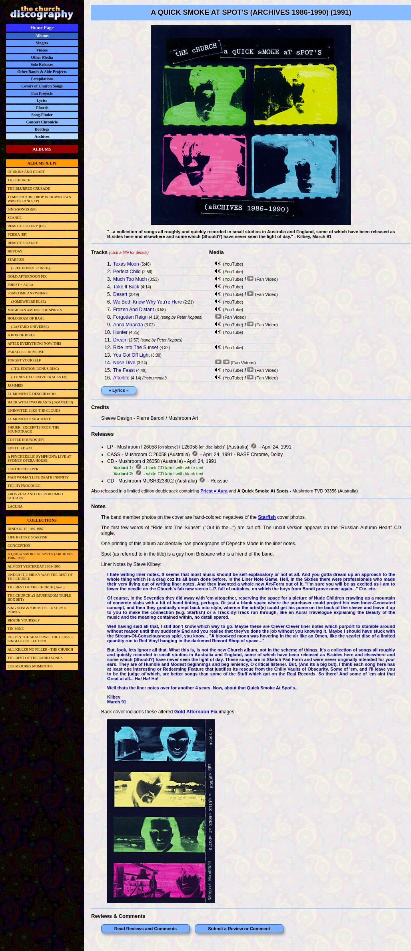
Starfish (267, 517)
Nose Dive (124, 362)
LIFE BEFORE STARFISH (28, 537)
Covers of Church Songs (41, 86)
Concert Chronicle (42, 122)
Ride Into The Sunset (135, 347)
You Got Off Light (131, 355)
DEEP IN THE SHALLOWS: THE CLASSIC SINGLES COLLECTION (41, 639)
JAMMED (15, 385)
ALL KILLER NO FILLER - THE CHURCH (40, 649)
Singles (42, 43)
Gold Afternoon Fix (195, 712)
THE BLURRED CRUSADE (29, 189)
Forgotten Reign (130, 317)
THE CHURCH (19, 180)
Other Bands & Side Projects (42, 71)
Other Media (42, 57)
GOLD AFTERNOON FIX (27, 276)
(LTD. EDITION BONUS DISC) (33, 369)
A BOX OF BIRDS (22, 335)
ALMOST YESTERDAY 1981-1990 (34, 566)
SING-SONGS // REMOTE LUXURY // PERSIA (37, 610)
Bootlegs (42, 129)
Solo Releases (42, 64)
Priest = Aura (213, 490)
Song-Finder (41, 115)
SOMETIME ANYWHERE (28, 293)
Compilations (41, 79)
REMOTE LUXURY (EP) (27, 226)
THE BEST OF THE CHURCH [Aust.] (36, 587)
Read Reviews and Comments (145, 928)
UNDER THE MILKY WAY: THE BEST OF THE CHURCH (40, 577)
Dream (120, 340)
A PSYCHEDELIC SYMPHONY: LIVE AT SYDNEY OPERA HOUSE (39, 459)
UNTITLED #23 (20, 448)
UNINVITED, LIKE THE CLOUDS (34, 411)
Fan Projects (42, 93)
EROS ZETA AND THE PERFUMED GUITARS (35, 496)
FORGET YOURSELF (24, 360)
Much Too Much (130, 279)
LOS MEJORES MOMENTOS (30, 666)
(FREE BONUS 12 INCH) (29, 268)
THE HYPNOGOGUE (24, 486)
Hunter (120, 332)
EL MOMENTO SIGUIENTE (29, 419)
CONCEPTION (19, 546)
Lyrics (42, 100)
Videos (42, 50)
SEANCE (15, 218)
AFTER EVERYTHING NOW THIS (34, 343)
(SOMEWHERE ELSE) (27, 302)
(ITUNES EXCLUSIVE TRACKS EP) (38, 377)
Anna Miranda (128, 325)
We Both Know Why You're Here (147, 302)
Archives (42, 136)
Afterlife (121, 378)
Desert (120, 294)
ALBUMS (41, 149)
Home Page (42, 27)
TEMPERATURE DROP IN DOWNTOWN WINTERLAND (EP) (39, 199)
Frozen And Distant (133, 309)
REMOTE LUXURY (23, 243)
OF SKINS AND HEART (26, 172)
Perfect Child (127, 271)
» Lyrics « (119, 390)
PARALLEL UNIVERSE (26, 352)
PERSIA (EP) (17, 234)
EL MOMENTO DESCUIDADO (32, 394)
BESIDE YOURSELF (24, 620)
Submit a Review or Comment (239, 928)
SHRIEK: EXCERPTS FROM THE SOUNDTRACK (34, 429)
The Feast (124, 370)
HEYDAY (15, 251)
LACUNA (15, 506)
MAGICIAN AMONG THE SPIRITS (35, 310)
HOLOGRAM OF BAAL (26, 318)
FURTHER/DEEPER (23, 469)
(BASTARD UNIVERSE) (28, 327)
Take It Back (126, 287)
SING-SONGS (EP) (22, 209)
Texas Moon (126, 264)
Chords (42, 107)
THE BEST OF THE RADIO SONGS (35, 658)
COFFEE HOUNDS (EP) (26, 440)
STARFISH (16, 260)
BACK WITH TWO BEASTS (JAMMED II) (40, 402)
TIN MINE (16, 629)
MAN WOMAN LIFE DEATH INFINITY (38, 477)
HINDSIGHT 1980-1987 (26, 529)
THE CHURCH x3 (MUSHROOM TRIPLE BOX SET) (39, 598)
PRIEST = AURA (20, 285)
